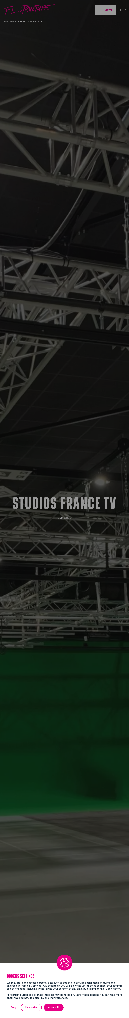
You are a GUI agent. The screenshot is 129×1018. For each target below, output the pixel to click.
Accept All (53, 1007)
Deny (13, 1007)
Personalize (31, 1007)
